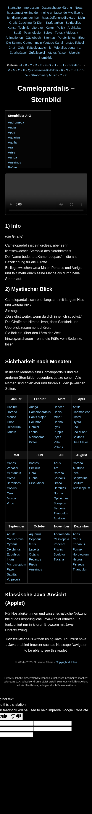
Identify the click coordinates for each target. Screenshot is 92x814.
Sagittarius (80, 478)
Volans (58, 447)
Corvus (12, 488)
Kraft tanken (54, 22)
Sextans (78, 437)
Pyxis (57, 437)
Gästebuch (33, 37)
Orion (10, 422)
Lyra (76, 473)
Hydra (77, 422)
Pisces (58, 549)
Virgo (10, 503)
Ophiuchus (61, 498)
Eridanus (79, 544)
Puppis (58, 432)
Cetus (77, 539)
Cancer (59, 407)
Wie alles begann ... (67, 47)
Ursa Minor (36, 483)
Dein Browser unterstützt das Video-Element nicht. (46, 194)
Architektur (75, 27)
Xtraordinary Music (44, 75)
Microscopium (16, 564)
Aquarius (14, 137)
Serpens (59, 508)
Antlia (12, 127)
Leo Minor (80, 432)
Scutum (78, 483)
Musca (11, 498)
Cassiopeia (61, 539)
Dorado (12, 412)
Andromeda (16, 122)
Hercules (60, 488)
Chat (11, 47)
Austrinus (14, 162)
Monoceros (36, 437)
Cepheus (35, 539)
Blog (81, 37)
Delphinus (14, 549)
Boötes (13, 167)
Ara (10, 147)
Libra (32, 473)
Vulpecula (13, 579)
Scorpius (60, 503)
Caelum (12, 407)
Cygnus (12, 544)
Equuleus (13, 554)
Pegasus (35, 559)
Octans (34, 554)
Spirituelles (73, 22)
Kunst (12, 27)
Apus (11, 132)
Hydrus (78, 559)
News (78, 7)
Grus (32, 544)
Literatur (37, 27)
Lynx (57, 427)
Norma (58, 493)
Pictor (33, 442)
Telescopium (81, 488)
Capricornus (15, 539)
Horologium (81, 554)
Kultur (50, 27)
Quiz (21, 47)
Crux (10, 493)
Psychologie (32, 32)
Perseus (78, 564)
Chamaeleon (81, 412)
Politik (61, 27)
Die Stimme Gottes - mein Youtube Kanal (34, 42)
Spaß (17, 32)
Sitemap (49, 37)
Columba (35, 422)
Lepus (33, 432)
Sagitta (11, 574)
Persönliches (67, 37)
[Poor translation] (16, 716)
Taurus (11, 432)
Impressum (31, 7)
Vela (57, 442)
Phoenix (59, 544)
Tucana (59, 559)
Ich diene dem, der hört (23, 17)
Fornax (77, 549)
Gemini (34, 427)
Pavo (10, 569)
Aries (11, 152)
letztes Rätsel (57, 52)
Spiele (48, 32)
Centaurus (14, 473)
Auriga (12, 157)
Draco (58, 483)
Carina (58, 422)
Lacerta (34, 549)
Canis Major (37, 417)
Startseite (14, 7)
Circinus (34, 468)
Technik (23, 27)
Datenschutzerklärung (57, 7)
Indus (10, 559)
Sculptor (59, 554)
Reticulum (14, 427)
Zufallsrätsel (18, 52)
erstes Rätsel (75, 42)
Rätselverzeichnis (39, 47)
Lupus (33, 478)
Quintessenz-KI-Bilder (43, 70)
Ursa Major (80, 442)
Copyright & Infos (66, 662)
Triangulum (80, 569)
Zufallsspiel (37, 52)
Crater (77, 417)
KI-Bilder (73, 65)
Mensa (11, 417)
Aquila (12, 142)
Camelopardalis (40, 412)
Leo (75, 427)
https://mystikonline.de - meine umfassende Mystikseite (45, 12)
